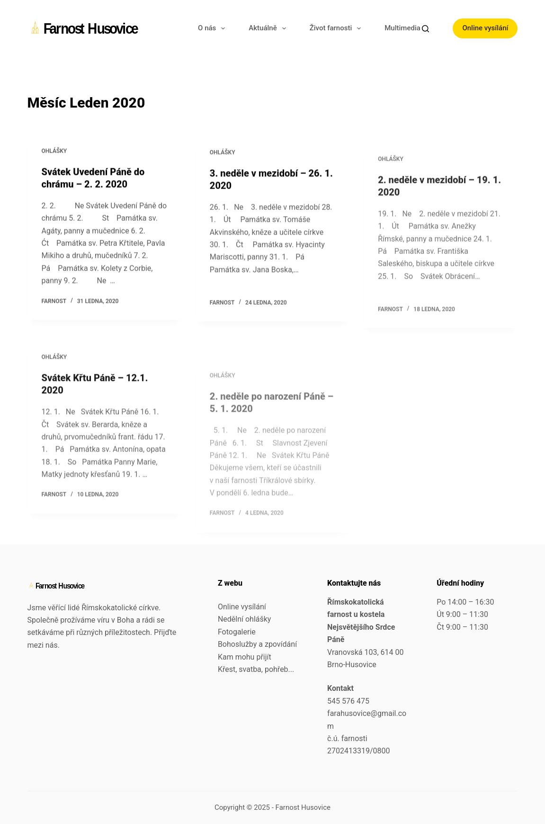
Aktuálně (269, 28)
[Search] (425, 28)
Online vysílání (485, 28)
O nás (213, 28)
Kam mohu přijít (244, 656)
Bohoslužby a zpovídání (257, 644)
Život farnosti (337, 28)
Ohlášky (54, 151)
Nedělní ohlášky (244, 619)
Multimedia (408, 28)
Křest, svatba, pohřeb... (256, 669)
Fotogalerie (237, 631)
